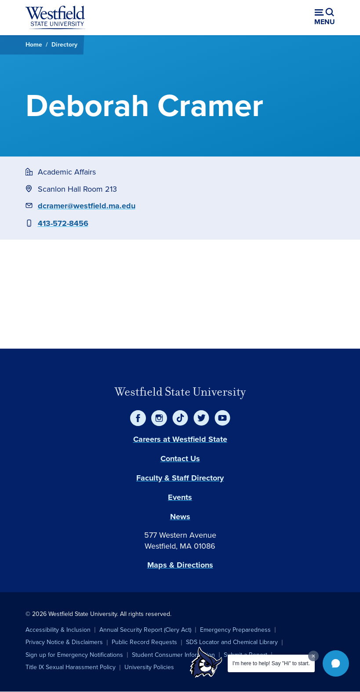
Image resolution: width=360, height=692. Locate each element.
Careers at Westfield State (180, 439)
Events (180, 497)
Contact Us (180, 458)
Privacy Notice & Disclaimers (64, 642)
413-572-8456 (63, 223)
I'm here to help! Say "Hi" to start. (271, 663)
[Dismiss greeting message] (313, 656)
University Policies (149, 667)
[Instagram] (159, 418)
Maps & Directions (180, 565)
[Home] (55, 17)
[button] (336, 663)
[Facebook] (138, 418)
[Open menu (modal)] (324, 17)
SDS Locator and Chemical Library (232, 642)
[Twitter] (201, 418)
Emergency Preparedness (235, 629)
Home (33, 44)
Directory (64, 44)
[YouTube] (222, 418)
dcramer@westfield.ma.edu (86, 205)
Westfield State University (180, 392)
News (180, 516)
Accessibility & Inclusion (58, 629)
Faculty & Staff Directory (180, 478)
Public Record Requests (144, 642)
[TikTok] (180, 418)
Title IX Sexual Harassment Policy (70, 667)
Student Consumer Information (173, 654)
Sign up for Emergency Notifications (74, 654)
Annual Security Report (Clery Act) (145, 629)
